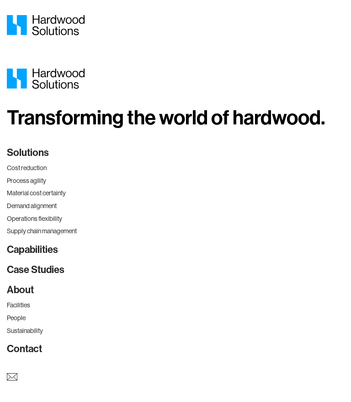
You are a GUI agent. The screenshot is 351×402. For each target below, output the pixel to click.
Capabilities (32, 250)
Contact (24, 349)
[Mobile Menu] (337, 25)
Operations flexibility (34, 218)
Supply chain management (42, 231)
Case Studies (35, 270)
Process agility (26, 180)
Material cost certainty (36, 193)
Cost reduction (27, 168)
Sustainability (25, 330)
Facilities (18, 305)
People (16, 318)
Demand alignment (32, 205)
